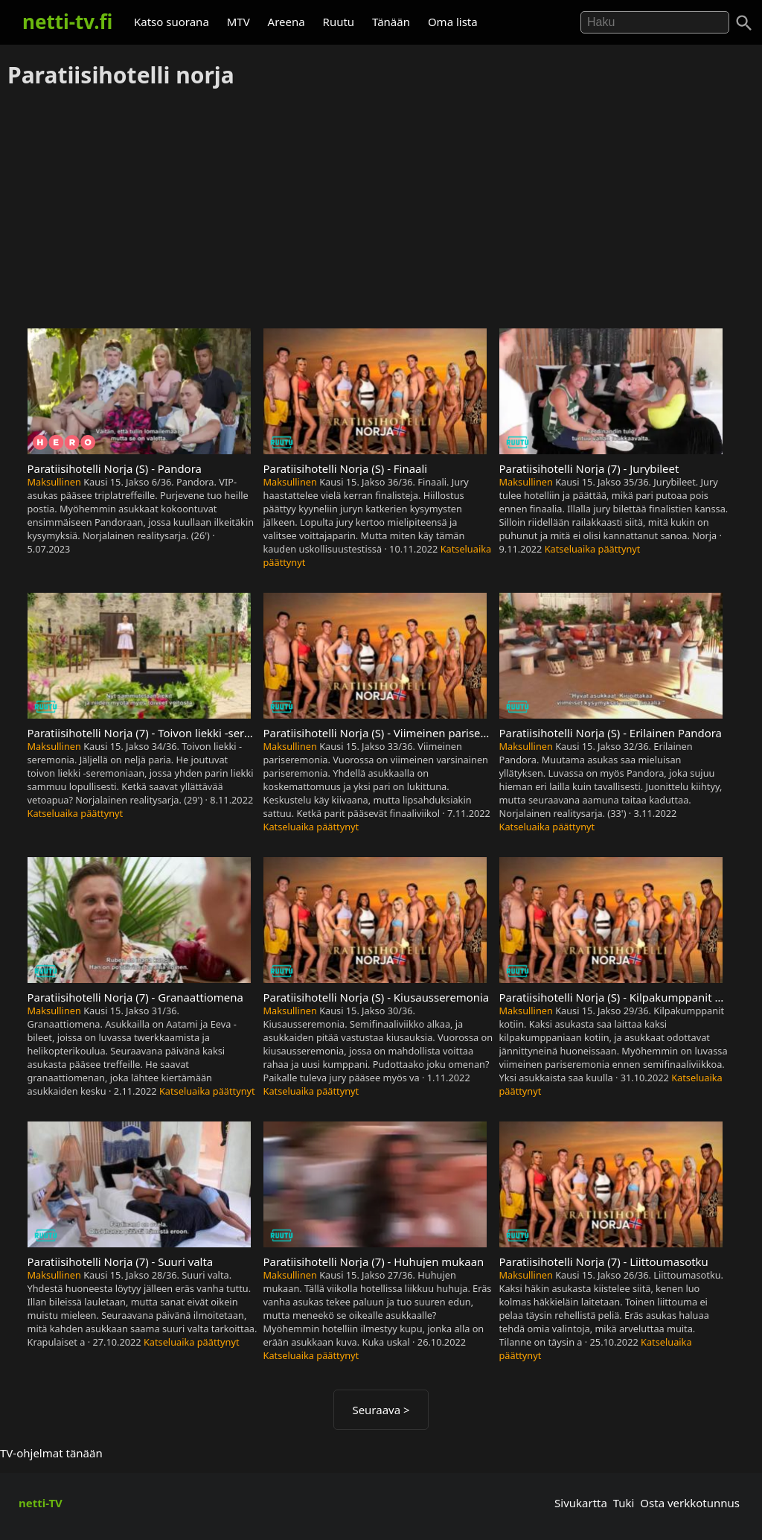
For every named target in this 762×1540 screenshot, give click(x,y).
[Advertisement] (381, 209)
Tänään (391, 21)
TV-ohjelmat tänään (51, 1452)
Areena (286, 21)
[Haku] (744, 23)
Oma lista (453, 21)
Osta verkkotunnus (690, 1502)
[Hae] (654, 22)
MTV (238, 21)
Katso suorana (171, 21)
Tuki (624, 1502)
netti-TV (41, 1502)
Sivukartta (580, 1502)
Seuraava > (380, 1409)
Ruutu (339, 21)
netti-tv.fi (67, 21)
